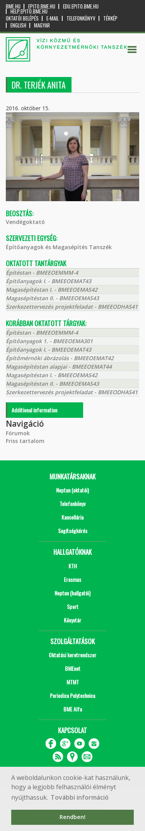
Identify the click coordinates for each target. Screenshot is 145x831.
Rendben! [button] (72, 817)
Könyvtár (72, 620)
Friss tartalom (25, 441)
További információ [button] (80, 797)
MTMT (73, 682)
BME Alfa (72, 709)
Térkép (110, 18)
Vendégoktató (25, 222)
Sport (72, 606)
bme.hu (13, 6)
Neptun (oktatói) (72, 490)
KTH (72, 566)
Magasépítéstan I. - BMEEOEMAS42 (51, 289)
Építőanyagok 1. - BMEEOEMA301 (49, 341)
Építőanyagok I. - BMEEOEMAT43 (48, 281)
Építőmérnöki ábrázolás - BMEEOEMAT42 (60, 358)
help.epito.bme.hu (29, 11)
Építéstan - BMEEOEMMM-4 (42, 272)
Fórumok (18, 433)
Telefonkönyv (81, 18)
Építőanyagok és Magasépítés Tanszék (59, 247)
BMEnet (72, 668)
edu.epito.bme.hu (81, 6)
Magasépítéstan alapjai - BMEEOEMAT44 (59, 366)
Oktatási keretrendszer (72, 655)
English (18, 25)
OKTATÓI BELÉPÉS (22, 18)
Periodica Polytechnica (72, 695)
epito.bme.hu (41, 6)
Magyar (42, 25)
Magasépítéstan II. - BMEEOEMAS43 (52, 298)
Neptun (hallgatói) (72, 593)
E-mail (52, 18)
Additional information (34, 410)
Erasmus (72, 579)
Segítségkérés (72, 531)
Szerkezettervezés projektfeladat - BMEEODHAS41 (72, 306)
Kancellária (72, 517)
